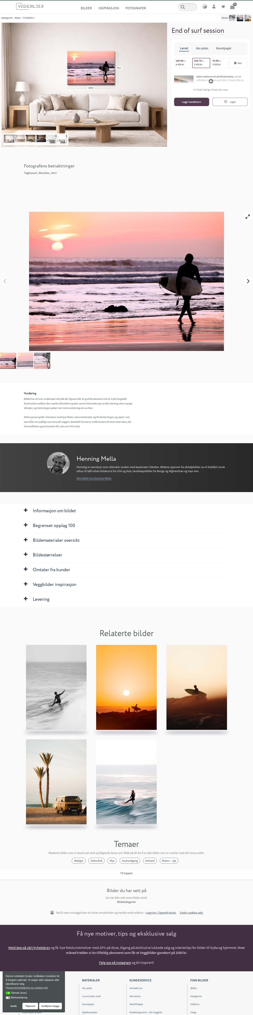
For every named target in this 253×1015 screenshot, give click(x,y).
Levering (134, 991)
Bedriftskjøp (136, 975)
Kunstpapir (88, 975)
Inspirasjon (108, 8)
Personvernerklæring (141, 1007)
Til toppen (126, 844)
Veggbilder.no (33, 951)
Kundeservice (140, 951)
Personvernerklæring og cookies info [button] (27, 987)
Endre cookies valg (191, 884)
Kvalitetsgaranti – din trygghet (146, 983)
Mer (238, 62)
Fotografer (136, 8)
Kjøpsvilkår (136, 999)
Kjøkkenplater (90, 983)
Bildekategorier (126, 873)
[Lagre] (230, 101)
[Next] (247, 266)
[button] (8, 993)
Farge (193, 983)
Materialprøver (90, 991)
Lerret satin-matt (91, 967)
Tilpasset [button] (30, 1006)
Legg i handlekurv (191, 101)
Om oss (26, 959)
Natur (18, 17)
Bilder (86, 8)
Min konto (135, 967)
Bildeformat (196, 991)
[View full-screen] (247, 216)
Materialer (91, 951)
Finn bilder (199, 951)
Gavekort (87, 999)
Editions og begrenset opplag (38, 967)
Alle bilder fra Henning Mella (93, 449)
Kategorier (7, 17)
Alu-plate (87, 959)
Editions (194, 975)
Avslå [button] (13, 1006)
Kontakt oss (136, 959)
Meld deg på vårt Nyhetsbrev (29, 919)
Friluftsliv (28, 17)
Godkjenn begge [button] (50, 1006)
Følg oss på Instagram (115, 934)
